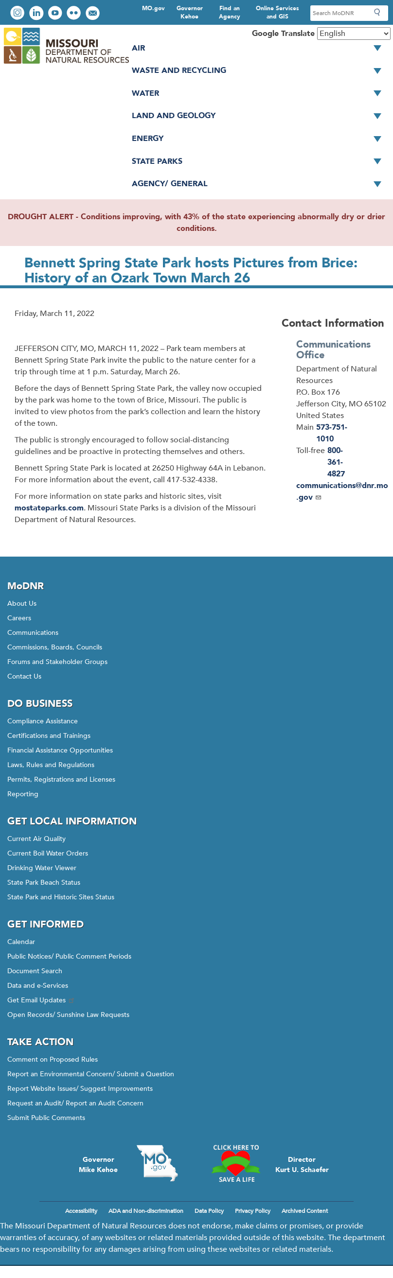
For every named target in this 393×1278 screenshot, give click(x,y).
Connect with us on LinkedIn (37, 14)
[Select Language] (354, 33)
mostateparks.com (49, 508)
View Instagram (18, 14)
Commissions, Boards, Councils (54, 647)
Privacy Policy (252, 1211)
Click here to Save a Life (235, 1163)
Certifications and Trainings (48, 735)
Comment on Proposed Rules (52, 1059)
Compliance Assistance (42, 721)
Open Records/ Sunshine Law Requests (68, 1014)
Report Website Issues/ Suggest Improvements (80, 1088)
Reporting (22, 794)
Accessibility (81, 1211)
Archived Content (305, 1211)
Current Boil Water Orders (47, 853)
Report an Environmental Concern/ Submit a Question (90, 1074)
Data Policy (209, 1211)
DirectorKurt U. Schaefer (302, 1164)
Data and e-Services (37, 985)
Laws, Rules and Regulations (50, 765)
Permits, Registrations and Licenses (61, 779)
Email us (94, 14)
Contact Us (24, 676)
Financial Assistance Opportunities (60, 750)
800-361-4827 (336, 462)
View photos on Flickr (75, 14)
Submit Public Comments (46, 1117)
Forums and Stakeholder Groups (57, 661)
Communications (32, 632)
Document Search (34, 971)
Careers (19, 618)
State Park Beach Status (43, 882)
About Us (21, 603)
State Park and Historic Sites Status (60, 897)
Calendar (21, 941)
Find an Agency (229, 12)
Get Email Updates (41, 1000)
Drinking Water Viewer (41, 868)
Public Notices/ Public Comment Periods (69, 956)
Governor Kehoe (190, 12)
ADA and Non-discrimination (145, 1211)
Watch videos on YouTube (56, 14)
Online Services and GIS (277, 12)
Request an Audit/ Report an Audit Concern (75, 1103)
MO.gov (153, 8)
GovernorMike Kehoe (98, 1164)
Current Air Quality (36, 838)
